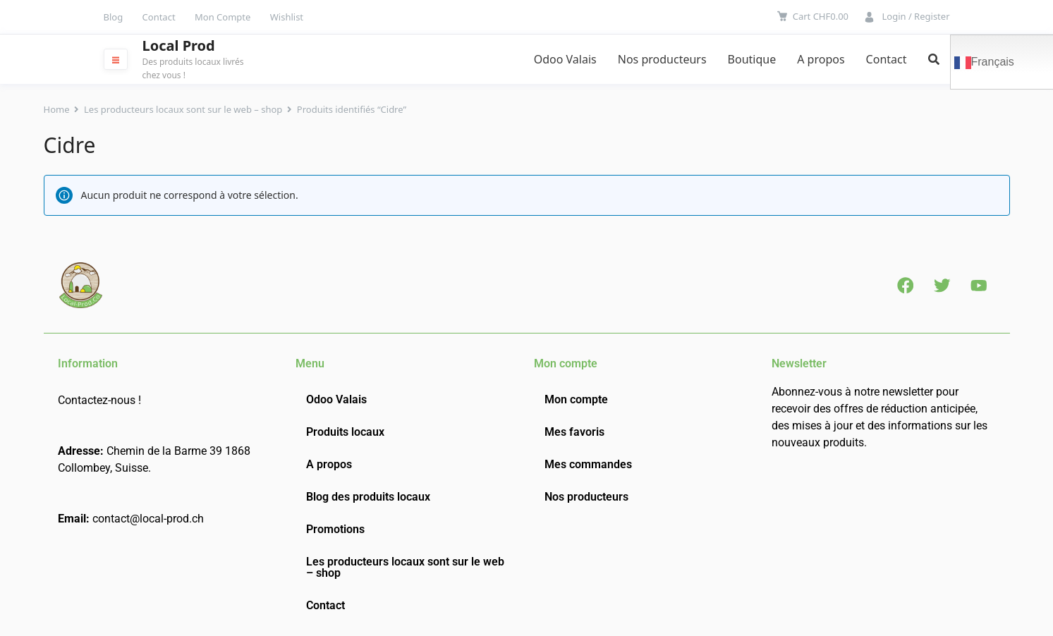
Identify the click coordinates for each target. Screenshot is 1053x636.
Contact (159, 17)
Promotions (335, 529)
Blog (113, 17)
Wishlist (286, 17)
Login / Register (915, 16)
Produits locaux (345, 432)
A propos (820, 59)
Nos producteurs (662, 59)
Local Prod (178, 45)
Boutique (752, 59)
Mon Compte (222, 17)
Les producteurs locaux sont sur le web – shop (183, 109)
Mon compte (576, 399)
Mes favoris (574, 432)
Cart (820, 16)
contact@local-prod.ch (148, 518)
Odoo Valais (565, 59)
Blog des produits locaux (368, 496)
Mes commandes (588, 464)
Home (57, 109)
